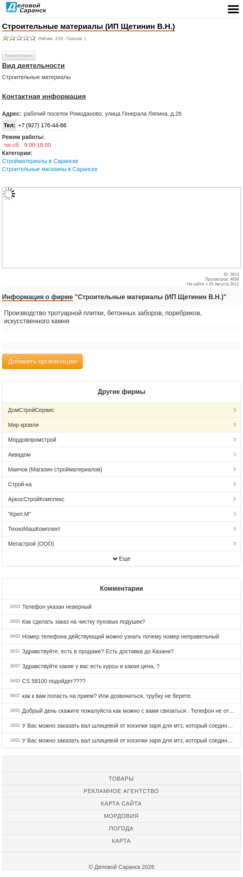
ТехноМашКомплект (122, 529)
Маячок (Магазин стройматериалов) (122, 469)
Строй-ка (122, 484)
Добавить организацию (42, 361)
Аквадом (122, 454)
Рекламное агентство (121, 791)
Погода (121, 828)
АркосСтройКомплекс (122, 499)
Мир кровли (122, 425)
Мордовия (121, 816)
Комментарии (19, 55)
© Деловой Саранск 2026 (121, 867)
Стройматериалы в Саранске (40, 161)
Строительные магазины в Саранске (50, 169)
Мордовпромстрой (122, 439)
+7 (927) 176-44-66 (34, 125)
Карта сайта (121, 803)
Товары (121, 778)
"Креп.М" (122, 514)
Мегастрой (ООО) (122, 543)
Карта (121, 841)
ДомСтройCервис (122, 410)
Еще (121, 558)
